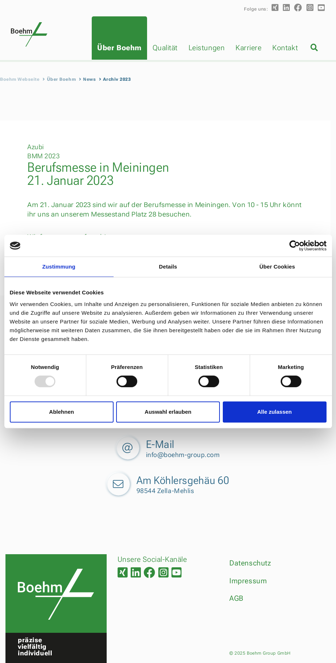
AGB (236, 598)
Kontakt (285, 47)
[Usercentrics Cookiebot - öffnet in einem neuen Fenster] (295, 245)
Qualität (165, 47)
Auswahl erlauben (168, 412)
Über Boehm (119, 47)
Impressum (248, 580)
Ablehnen (61, 412)
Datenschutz (250, 563)
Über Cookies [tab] (277, 266)
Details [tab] (168, 266)
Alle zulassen (274, 412)
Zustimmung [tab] (58, 266)
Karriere (248, 47)
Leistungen (207, 47)
